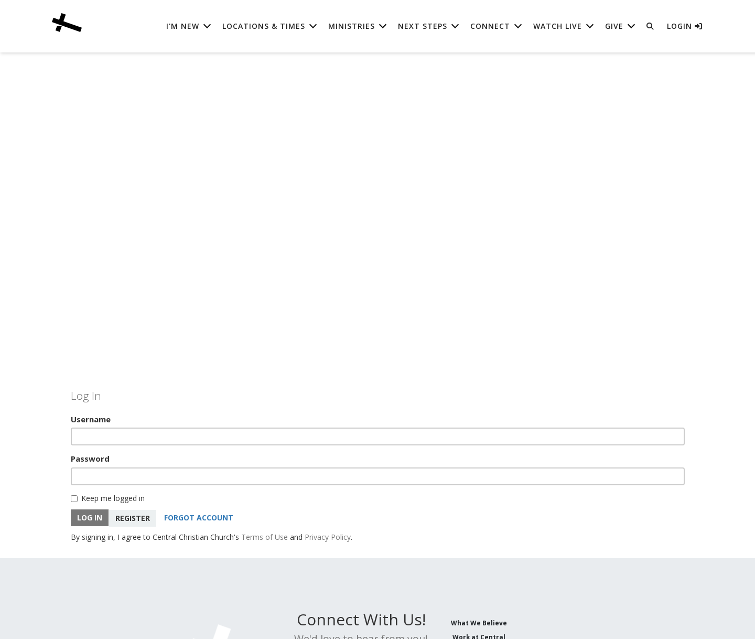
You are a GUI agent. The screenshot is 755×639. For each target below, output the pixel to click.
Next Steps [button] (422, 26)
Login (685, 26)
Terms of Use (264, 536)
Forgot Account (199, 517)
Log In (89, 517)
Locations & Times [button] (263, 26)
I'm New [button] (182, 26)
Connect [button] (490, 26)
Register (133, 517)
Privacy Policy (328, 536)
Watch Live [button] (557, 26)
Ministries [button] (351, 26)
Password (90, 458)
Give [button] (614, 26)
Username (91, 419)
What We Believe (479, 621)
